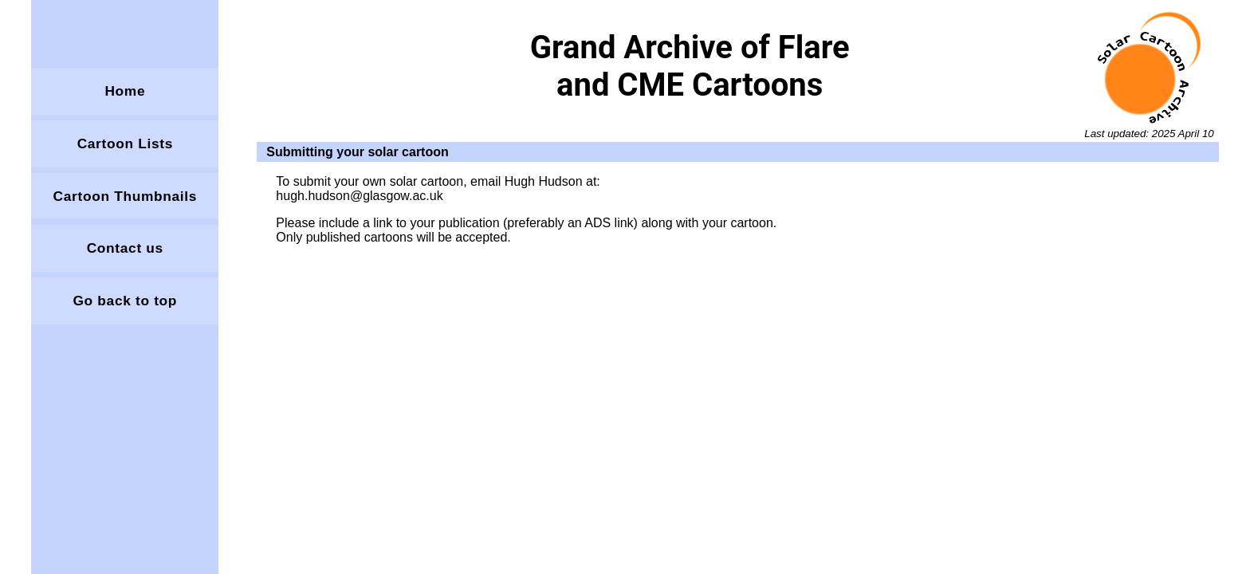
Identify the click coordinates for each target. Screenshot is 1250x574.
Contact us (125, 248)
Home (124, 91)
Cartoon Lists (125, 143)
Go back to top (125, 301)
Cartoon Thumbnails (125, 196)
